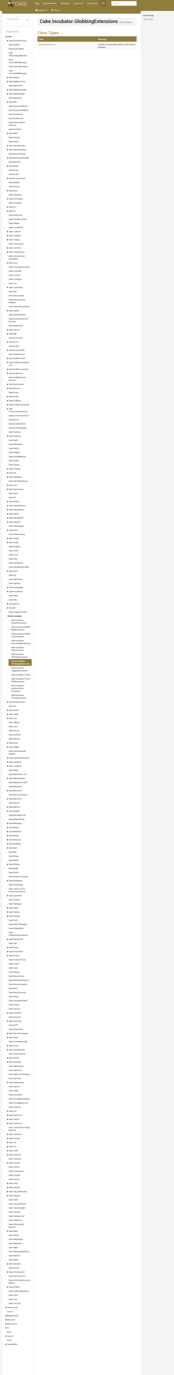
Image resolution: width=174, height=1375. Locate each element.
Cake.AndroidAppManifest (18, 54)
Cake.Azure (14, 141)
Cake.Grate (13, 551)
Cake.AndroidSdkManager (18, 72)
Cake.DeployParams (17, 315)
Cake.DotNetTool (16, 373)
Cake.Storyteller (15, 1095)
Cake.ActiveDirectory (18, 41)
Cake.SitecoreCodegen (18, 1033)
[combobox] (124, 3)
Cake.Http (13, 600)
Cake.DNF (13, 334)
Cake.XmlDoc (14, 1287)
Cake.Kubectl (14, 739)
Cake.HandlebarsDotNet (19, 567)
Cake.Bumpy (14, 186)
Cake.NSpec (14, 860)
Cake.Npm (13, 848)
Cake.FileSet (14, 448)
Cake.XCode (14, 1268)
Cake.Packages (15, 904)
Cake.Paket (13, 908)
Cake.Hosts (13, 596)
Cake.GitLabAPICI (16, 518)
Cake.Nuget (13, 868)
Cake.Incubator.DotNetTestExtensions (20, 635)
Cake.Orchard (14, 900)
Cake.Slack (13, 1037)
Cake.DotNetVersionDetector (17, 378)
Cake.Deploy (14, 311)
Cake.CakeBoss (15, 195)
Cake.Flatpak (14, 452)
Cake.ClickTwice (15, 215)
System (10, 1336)
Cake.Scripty (14, 1005)
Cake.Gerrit (13, 493)
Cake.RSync (14, 996)
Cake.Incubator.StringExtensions (18, 696)
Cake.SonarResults (17, 1050)
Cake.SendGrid (15, 1013)
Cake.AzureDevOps (17, 146)
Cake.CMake (14, 223)
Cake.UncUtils (14, 1175)
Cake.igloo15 (14, 604)
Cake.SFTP (13, 1025)
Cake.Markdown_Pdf (18, 774)
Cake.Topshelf (15, 1155)
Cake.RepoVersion (16, 976)
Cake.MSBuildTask (16, 819)
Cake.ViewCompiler (17, 1208)
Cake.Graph (13, 542)
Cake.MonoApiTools (17, 815)
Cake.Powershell (16, 951)
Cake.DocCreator (16, 338)
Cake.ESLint (14, 420)
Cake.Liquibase (15, 762)
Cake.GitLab (14, 514)
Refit (9, 1332)
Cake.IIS (12, 608)
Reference (65, 3)
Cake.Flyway (14, 465)
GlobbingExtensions (47, 44)
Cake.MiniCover (15, 799)
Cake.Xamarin (15, 1264)
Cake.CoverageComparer (19, 267)
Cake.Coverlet (15, 275)
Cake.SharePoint (16, 1029)
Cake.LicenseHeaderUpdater (17, 752)
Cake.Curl (13, 283)
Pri (8, 1328)
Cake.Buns (13, 191)
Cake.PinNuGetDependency (18, 933)
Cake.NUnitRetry (16, 881)
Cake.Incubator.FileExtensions (17, 648)
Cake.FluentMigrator (17, 456)
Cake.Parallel (14, 916)
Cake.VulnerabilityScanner (16, 1225)
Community (92, 3)
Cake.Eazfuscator (16, 384)
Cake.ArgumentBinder (18, 106)
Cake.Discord (14, 330)
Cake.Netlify (14, 836)
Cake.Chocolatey (16, 199)
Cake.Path (13, 920)
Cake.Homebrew (16, 591)
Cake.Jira (13, 718)
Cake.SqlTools (15, 1078)
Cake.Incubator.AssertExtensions (19, 621)
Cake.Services (15, 1017)
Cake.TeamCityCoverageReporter (19, 1128)
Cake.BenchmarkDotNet (19, 158)
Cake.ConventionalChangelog (17, 257)
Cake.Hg (12, 575)
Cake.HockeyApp (16, 587)
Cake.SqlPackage (16, 1066)
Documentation (50, 3)
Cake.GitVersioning (17, 534)
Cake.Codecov (15, 231)
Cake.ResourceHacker (18, 984)
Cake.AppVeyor (15, 98)
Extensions (78, 3)
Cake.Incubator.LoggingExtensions (19, 669)
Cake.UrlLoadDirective (18, 1191)
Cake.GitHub (14, 501)
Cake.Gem (13, 485)
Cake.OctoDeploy (16, 885)
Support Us (41, 10)
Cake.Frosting (14, 469)
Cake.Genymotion (16, 489)
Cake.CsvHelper (15, 279)
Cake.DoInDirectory (17, 354)
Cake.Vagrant (14, 1196)
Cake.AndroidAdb (16, 49)
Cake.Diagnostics (16, 326)
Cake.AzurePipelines (17, 150)
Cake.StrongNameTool (18, 1103)
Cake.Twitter (14, 1167)
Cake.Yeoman (15, 1303)
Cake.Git (12, 497)
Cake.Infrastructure (17, 702)
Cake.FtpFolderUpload (18, 481)
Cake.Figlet (13, 440)
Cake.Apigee (14, 77)
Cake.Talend (14, 1119)
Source (55, 10)
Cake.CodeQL (14, 240)
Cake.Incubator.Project (20, 675)
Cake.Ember (14, 396)
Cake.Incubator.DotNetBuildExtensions (20, 628)
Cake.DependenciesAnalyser (17, 301)
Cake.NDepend (15, 831)
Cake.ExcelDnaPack (17, 424)
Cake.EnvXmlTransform (19, 416)
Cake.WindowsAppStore (19, 1251)
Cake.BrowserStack (17, 178)
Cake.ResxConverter (17, 992)
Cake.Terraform (15, 1134)
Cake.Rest (13, 988)
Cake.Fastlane (15, 432)
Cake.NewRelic (15, 844)
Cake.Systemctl (15, 1115)
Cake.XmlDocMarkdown (19, 1291)
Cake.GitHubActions (17, 506)
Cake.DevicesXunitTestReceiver (18, 320)
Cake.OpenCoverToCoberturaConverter (17, 890)
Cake (9, 36)
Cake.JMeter (14, 722)
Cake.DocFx (13, 342)
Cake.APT (13, 102)
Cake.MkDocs (14, 807)
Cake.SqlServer (15, 1070)
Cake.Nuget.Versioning (18, 876)
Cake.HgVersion (15, 579)
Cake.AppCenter (16, 86)
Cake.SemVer (14, 1009)
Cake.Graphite (15, 546)
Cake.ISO (12, 706)
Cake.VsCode (14, 1212)
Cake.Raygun (14, 972)
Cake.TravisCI (14, 1163)
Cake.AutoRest (15, 129)
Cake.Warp (13, 1231)
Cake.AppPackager (17, 94)
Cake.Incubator (15, 616)
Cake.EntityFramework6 (19, 405)
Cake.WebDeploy (16, 1239)
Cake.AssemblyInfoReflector (17, 123)
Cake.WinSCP (14, 1256)
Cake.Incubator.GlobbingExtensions (20, 662)
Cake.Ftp (12, 473)
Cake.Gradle (14, 538)
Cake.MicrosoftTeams (18, 795)
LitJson (10, 1311)
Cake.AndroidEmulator (18, 66)
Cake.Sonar (13, 1046)
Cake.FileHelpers (16, 444)
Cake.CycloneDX (16, 287)
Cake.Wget (13, 1247)
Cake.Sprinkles (15, 1062)
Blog (37, 3)
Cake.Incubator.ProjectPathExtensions (20, 680)
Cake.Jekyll (13, 714)
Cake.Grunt (13, 555)
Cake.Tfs (12, 1142)
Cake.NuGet (14, 872)
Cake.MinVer (14, 803)
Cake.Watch (14, 1235)
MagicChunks (12, 1316)
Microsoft (11, 1320)
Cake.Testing (14, 1138)
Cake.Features (15, 436)
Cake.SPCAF (14, 1058)
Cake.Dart (13, 291)
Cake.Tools (13, 1151)
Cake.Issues (14, 710)
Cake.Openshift (15, 896)
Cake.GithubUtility (16, 510)
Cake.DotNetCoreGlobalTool (19, 363)
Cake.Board (13, 166)
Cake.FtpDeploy (15, 477)
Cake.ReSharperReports (19, 980)
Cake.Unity (13, 1183)
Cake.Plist (13, 943)
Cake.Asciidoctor (16, 114)
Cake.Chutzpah (15, 203)
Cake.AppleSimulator (18, 90)
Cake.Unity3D (14, 1187)
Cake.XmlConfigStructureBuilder (19, 1281)
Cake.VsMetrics (15, 1220)
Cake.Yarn (13, 1299)
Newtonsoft (12, 1324)
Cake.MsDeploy (15, 823)
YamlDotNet (12, 1344)
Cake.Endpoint (15, 401)
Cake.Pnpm (13, 947)
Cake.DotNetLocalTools (18, 369)
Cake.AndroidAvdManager (18, 61)
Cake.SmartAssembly (18, 1041)
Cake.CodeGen (15, 236)
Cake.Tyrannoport (16, 1171)
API (102, 3)
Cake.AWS (13, 133)
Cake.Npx (13, 852)
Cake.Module (14, 811)
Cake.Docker (14, 346)
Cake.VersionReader (17, 1204)
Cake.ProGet (14, 956)
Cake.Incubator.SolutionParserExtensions (17, 688)
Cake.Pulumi (14, 964)
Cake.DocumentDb (17, 350)
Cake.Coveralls (15, 271)
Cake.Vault (13, 1200)
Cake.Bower (14, 174)
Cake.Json (13, 726)
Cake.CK (12, 207)
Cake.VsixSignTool (16, 1216)
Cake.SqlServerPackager (19, 1074)
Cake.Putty (13, 968)
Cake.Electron (14, 388)
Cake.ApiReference (17, 81)
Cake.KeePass (15, 735)
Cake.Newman (15, 840)
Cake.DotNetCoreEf (17, 358)
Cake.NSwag (14, 864)
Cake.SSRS (13, 1091)
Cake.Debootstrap (16, 296)
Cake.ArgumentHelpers (19, 110)
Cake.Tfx (12, 1146)
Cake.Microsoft (15, 791)
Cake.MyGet (14, 827)
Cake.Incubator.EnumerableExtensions (21, 642)
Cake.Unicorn (14, 1179)
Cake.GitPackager (16, 526)
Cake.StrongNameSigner (19, 1099)
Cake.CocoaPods (16, 227)
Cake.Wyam (14, 1260)
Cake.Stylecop (15, 1107)
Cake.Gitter (13, 530)
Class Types (148, 19)
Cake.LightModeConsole (19, 758)
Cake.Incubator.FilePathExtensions (19, 655)
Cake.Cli (12, 211)
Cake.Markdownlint (17, 778)
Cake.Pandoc (14, 912)
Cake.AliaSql (14, 45)
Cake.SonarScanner (17, 1054)
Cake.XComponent (17, 1272)
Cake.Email (13, 392)
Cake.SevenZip (15, 1021)
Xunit (9, 1340)
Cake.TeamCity (15, 1123)
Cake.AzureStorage (17, 154)
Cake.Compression (17, 252)
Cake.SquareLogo (16, 1082)
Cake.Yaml (13, 1295)
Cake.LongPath (15, 766)
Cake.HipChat (14, 583)
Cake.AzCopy (14, 137)
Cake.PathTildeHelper (18, 924)
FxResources (12, 1307)
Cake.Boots (13, 170)
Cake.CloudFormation (18, 219)
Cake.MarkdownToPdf (18, 782)
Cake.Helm (13, 571)
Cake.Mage (13, 770)
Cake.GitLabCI (14, 522)
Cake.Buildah (14, 182)
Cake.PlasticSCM (16, 939)
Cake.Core (13, 263)
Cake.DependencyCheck (19, 306)
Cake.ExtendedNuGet (18, 428)
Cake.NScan (14, 856)
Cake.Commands (16, 244)
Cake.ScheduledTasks (18, 1001)
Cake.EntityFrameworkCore (18, 410)
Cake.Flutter (14, 461)
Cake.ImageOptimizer (18, 612)
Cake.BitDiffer (15, 162)
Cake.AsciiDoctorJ (16, 118)
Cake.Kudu (13, 743)
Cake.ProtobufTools (17, 960)
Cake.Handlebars (16, 563)
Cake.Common (15, 248)
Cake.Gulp (13, 559)
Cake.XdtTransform (17, 1276)
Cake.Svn (13, 1111)
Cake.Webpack (15, 1243)
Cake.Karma (14, 731)
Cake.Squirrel (14, 1086)
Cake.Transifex (15, 1159)
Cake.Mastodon (15, 786)
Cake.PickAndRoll (16, 928)
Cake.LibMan (14, 747)
